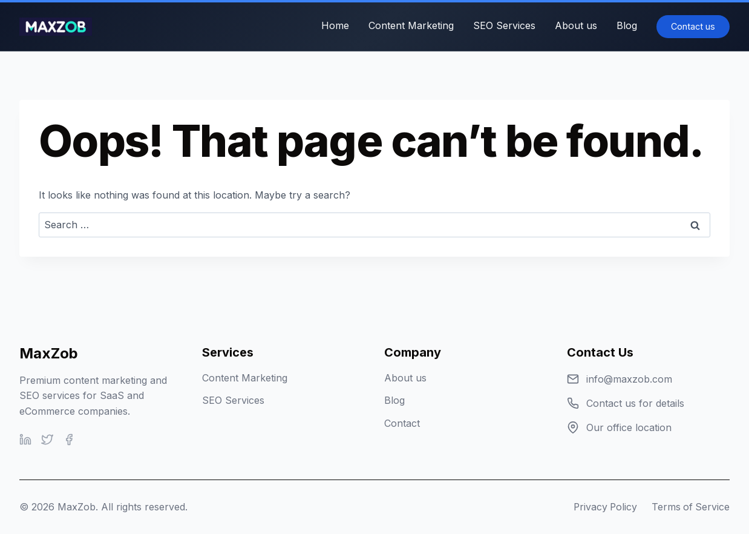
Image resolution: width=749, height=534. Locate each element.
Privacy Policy (603, 507)
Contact (402, 423)
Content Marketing (411, 25)
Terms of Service (690, 507)
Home (335, 25)
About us (576, 25)
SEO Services (504, 25)
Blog (627, 25)
